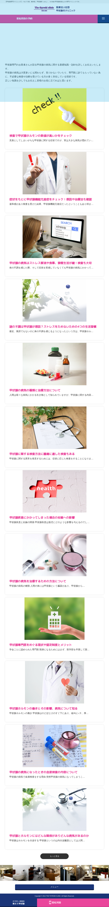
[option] (21, 873)
